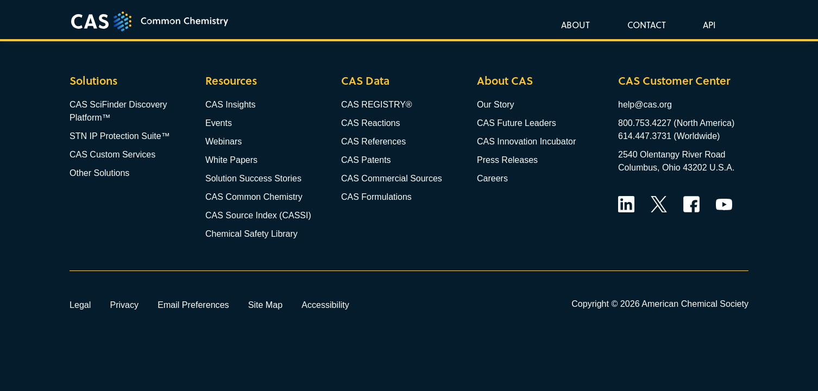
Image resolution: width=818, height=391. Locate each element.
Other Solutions (99, 173)
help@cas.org (645, 104)
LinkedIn (626, 204)
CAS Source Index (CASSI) (258, 215)
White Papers (231, 160)
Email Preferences (193, 305)
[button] (707, 24)
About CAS (505, 80)
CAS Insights (230, 104)
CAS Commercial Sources (391, 178)
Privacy (124, 305)
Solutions (93, 80)
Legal (80, 305)
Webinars (223, 141)
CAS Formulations (376, 196)
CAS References (373, 141)
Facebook (691, 204)
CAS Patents (366, 160)
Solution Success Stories (253, 178)
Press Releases (507, 160)
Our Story (495, 104)
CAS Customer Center (674, 80)
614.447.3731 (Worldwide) (669, 136)
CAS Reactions (370, 123)
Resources (231, 80)
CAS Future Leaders (516, 123)
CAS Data (365, 80)
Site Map (265, 305)
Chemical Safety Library (251, 233)
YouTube (724, 204)
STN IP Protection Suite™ (120, 136)
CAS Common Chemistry (254, 196)
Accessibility (325, 305)
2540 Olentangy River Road (671, 154)
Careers (492, 178)
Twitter (659, 204)
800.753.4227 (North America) (676, 123)
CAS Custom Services (112, 154)
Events (218, 123)
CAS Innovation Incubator (526, 141)
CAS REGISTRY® (376, 104)
